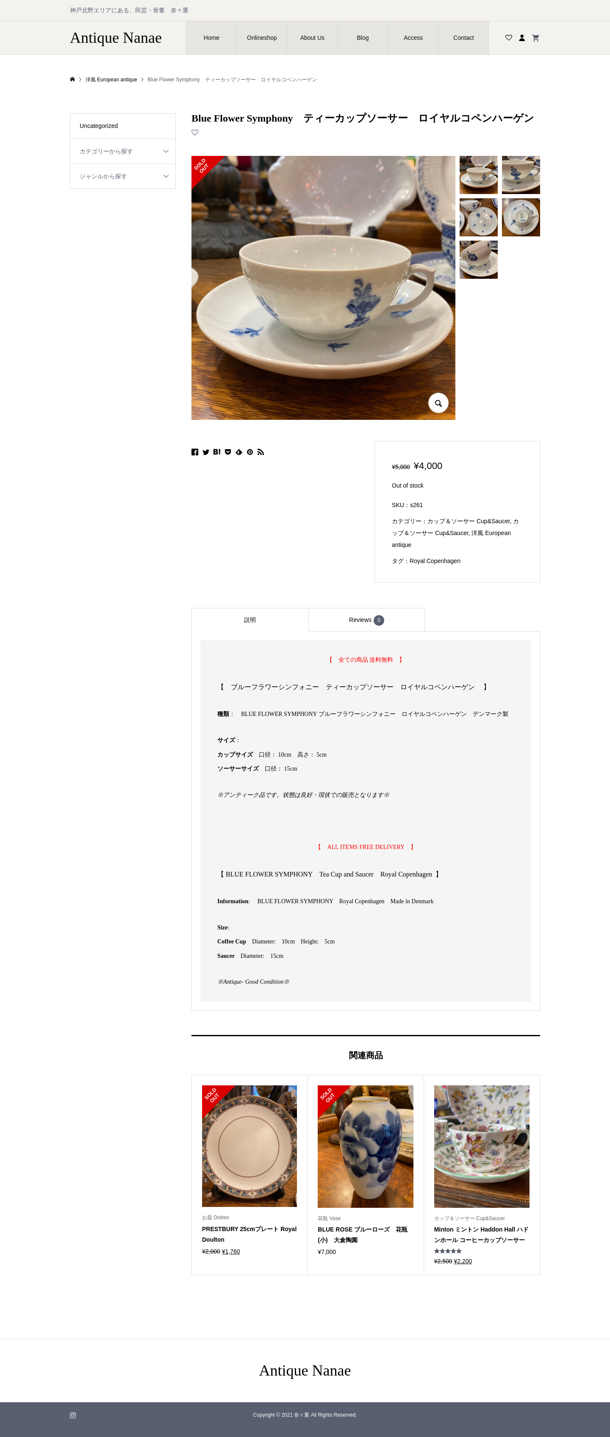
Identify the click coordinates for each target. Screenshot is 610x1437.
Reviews (366, 620)
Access (413, 37)
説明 (250, 619)
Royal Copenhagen (435, 561)
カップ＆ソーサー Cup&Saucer (468, 521)
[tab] (249, 620)
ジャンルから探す (103, 176)
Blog (363, 37)
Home (211, 37)
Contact (463, 37)
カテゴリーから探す (106, 151)
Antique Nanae (116, 37)
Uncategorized (99, 125)
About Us (312, 37)
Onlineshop (262, 37)
